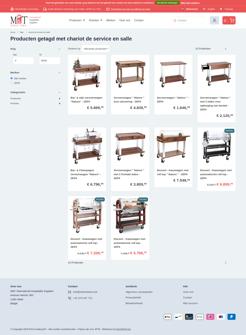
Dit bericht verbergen (167, 3)
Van (23, 58)
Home (12, 32)
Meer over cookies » (190, 3)
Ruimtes (14, 103)
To (49, 58)
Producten (15, 98)
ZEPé (15, 83)
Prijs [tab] (35, 49)
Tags (22, 32)
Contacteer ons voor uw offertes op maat (130, 9)
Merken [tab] (35, 72)
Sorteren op (74, 48)
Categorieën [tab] (35, 92)
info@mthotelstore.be (82, 292)
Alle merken (18, 78)
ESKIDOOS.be (123, 329)
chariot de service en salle (39, 32)
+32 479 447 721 (80, 298)
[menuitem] (77, 20)
